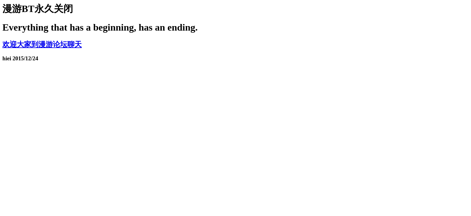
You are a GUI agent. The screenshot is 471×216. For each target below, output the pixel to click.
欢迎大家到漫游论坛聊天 (42, 44)
